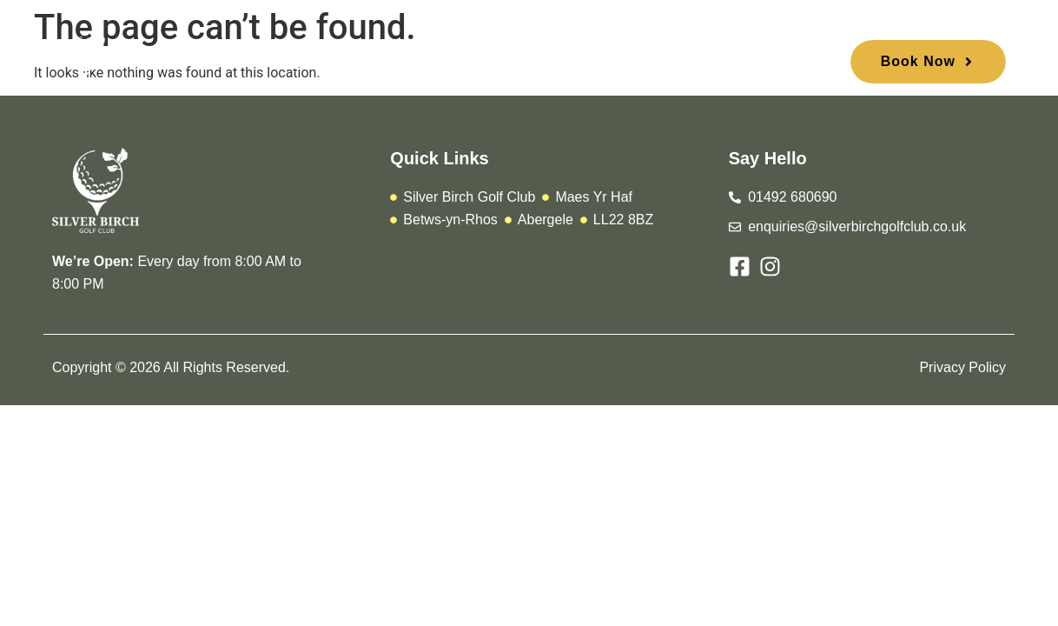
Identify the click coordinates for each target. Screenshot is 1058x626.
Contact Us (744, 64)
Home (282, 64)
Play (348, 64)
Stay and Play (632, 64)
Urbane (530, 64)
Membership (435, 64)
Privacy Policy (962, 367)
